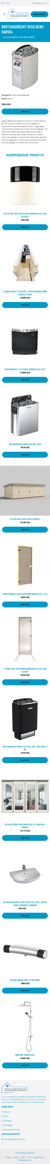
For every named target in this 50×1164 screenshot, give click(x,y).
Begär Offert (39, 14)
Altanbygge (8, 1125)
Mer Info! (25, 111)
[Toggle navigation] (4, 14)
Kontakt (15, 1157)
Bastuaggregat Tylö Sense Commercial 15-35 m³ (25, 369)
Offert (6, 1116)
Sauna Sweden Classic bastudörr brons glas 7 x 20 (25, 594)
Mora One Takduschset (25, 1055)
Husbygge (8, 1121)
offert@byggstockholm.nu (40, 3)
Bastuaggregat (23, 95)
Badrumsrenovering (12, 1129)
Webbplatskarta (25, 1160)
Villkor (22, 1157)
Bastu (14, 95)
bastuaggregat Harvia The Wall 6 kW (25, 444)
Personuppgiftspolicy (35, 1157)
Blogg (8, 1157)
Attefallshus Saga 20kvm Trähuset (25, 519)
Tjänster (7, 1112)
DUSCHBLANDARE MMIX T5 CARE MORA (25, 980)
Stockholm (7, 3)
